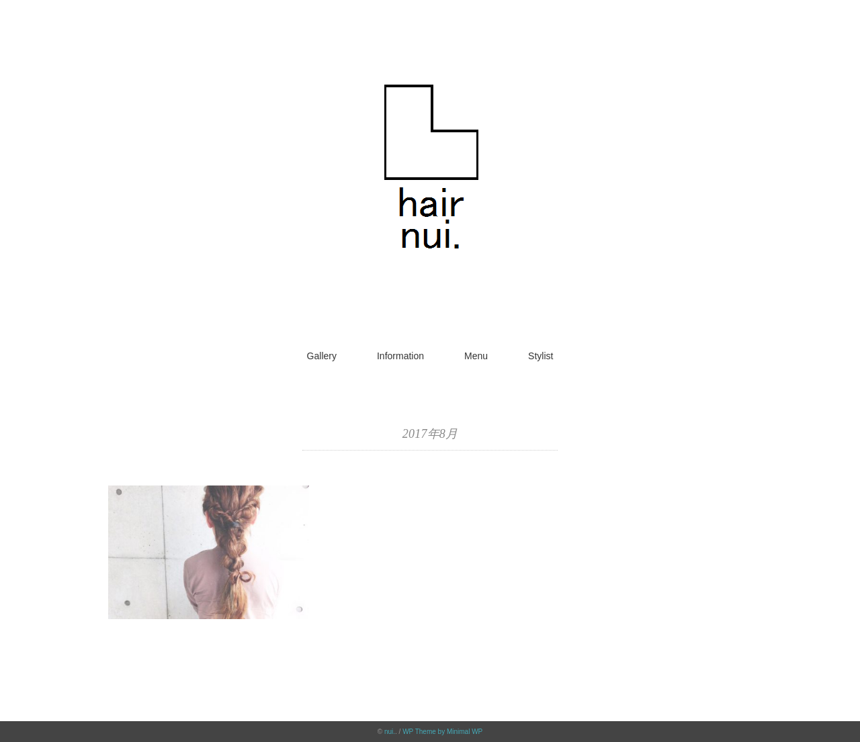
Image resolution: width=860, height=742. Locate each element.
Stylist (540, 356)
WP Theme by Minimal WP (442, 731)
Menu (476, 356)
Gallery (322, 356)
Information (400, 356)
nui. (389, 731)
